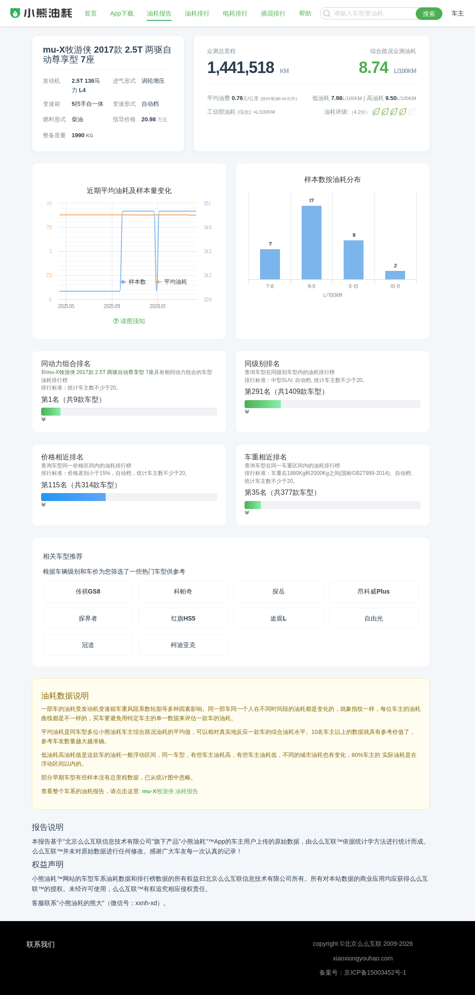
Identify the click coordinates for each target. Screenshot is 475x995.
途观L (278, 618)
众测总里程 (221, 51)
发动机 (51, 80)
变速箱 (51, 103)
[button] (43, 419)
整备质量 (54, 135)
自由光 (373, 618)
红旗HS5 (183, 618)
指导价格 (124, 119)
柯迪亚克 (183, 644)
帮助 (305, 13)
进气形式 (124, 80)
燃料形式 (54, 119)
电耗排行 (235, 13)
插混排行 (273, 13)
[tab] (129, 391)
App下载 (122, 13)
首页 (90, 13)
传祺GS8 (88, 591)
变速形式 (124, 103)
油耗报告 (159, 13)
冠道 (88, 644)
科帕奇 (183, 591)
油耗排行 (197, 13)
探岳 (278, 591)
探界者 (88, 618)
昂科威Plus (374, 591)
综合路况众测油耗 (393, 51)
